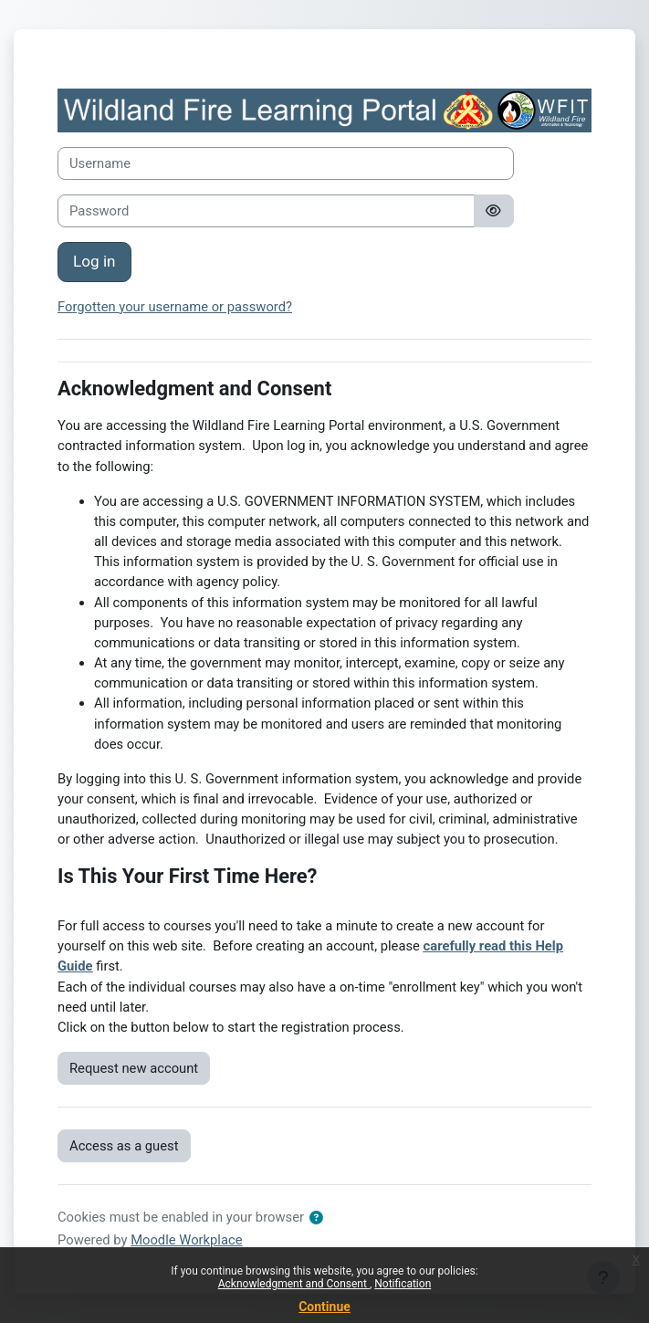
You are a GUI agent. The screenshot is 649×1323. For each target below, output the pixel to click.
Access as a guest (124, 1146)
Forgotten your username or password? (175, 307)
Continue (324, 1306)
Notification (402, 1283)
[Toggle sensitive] (494, 210)
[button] (317, 1218)
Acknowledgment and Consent (294, 1283)
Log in (94, 261)
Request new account (133, 1068)
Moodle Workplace (186, 1240)
